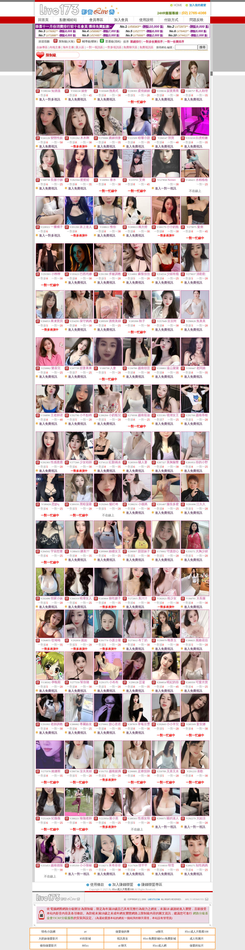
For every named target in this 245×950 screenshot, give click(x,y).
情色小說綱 (48, 931)
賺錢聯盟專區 (151, 884)
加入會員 (121, 20)
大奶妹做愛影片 (48, 938)
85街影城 (85, 938)
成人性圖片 (197, 938)
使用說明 (146, 20)
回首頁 (43, 20)
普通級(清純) (113, 41)
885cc (85, 945)
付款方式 (171, 20)
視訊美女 (122, 938)
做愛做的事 (122, 931)
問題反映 (196, 20)
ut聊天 (159, 931)
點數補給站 (68, 20)
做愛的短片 (197, 945)
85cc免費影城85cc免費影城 (159, 938)
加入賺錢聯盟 (122, 884)
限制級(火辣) (67, 41)
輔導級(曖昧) (90, 41)
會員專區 (96, 20)
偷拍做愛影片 (48, 945)
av (85, 931)
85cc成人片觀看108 (123, 889)
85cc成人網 (159, 945)
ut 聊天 (122, 945)
